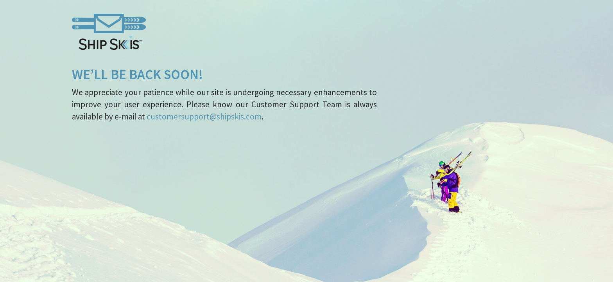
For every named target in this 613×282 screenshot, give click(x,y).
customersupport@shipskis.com (204, 116)
